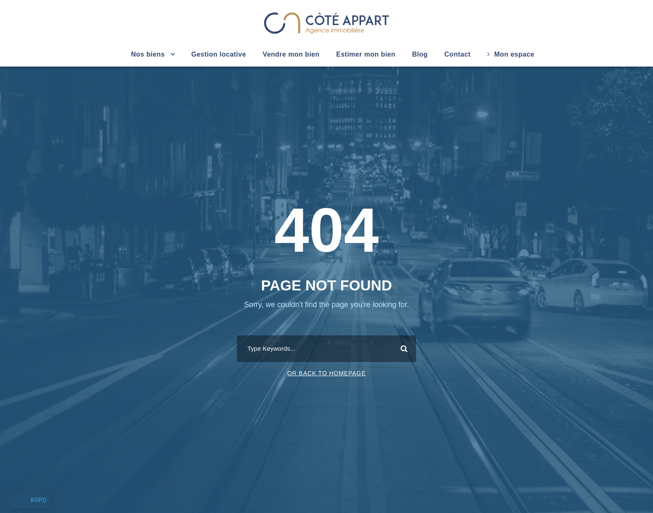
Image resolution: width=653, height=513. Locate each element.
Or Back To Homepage (326, 373)
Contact (457, 54)
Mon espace (510, 54)
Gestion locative (218, 54)
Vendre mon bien (291, 54)
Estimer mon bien (365, 54)
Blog (420, 54)
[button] (29, 500)
